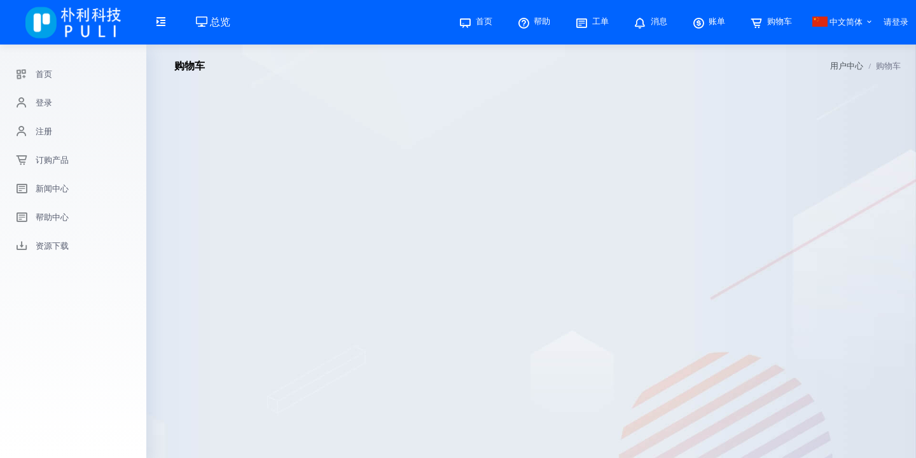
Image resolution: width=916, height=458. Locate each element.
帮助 (533, 21)
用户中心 (846, 66)
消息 (649, 21)
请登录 (896, 22)
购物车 (770, 21)
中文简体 (837, 22)
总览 (213, 22)
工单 (591, 21)
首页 (474, 21)
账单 (708, 21)
